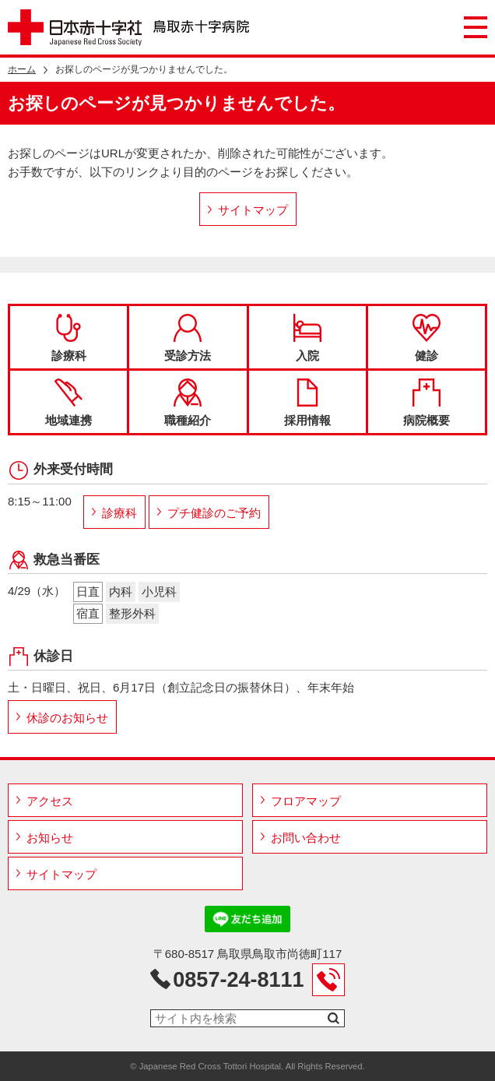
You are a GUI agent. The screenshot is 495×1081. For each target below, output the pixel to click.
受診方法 (187, 338)
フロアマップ (306, 801)
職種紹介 (187, 403)
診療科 (68, 338)
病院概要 (426, 403)
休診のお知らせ (67, 717)
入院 (307, 338)
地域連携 (68, 403)
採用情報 (307, 403)
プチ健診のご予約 (214, 512)
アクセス (49, 801)
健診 (426, 338)
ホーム (22, 69)
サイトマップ (253, 210)
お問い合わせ (306, 837)
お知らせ (49, 837)
